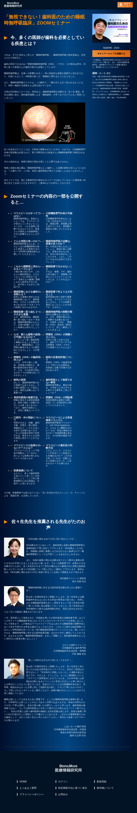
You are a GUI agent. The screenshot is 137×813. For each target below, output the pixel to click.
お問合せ (63, 794)
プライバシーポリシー (32, 794)
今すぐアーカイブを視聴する (111, 53)
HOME (23, 781)
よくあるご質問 (28, 788)
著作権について (105, 788)
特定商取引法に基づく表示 (72, 788)
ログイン (63, 781)
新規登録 (101, 781)
